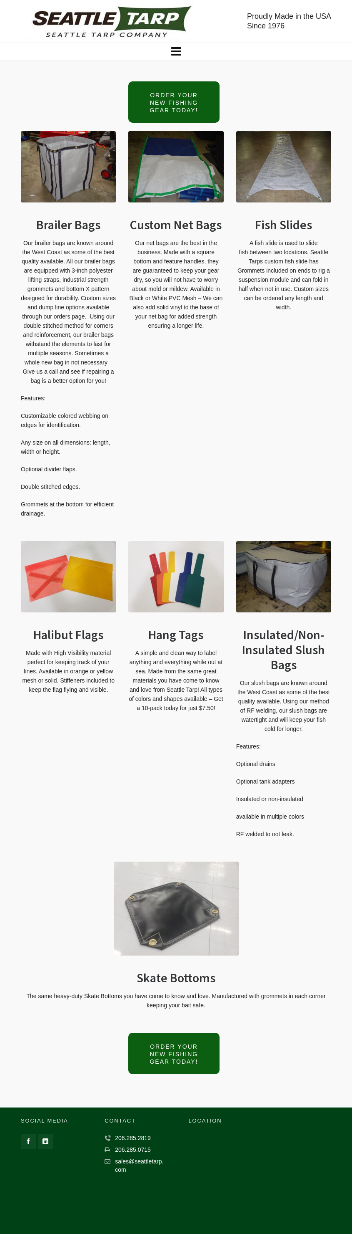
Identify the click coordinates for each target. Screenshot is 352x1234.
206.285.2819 (133, 1138)
